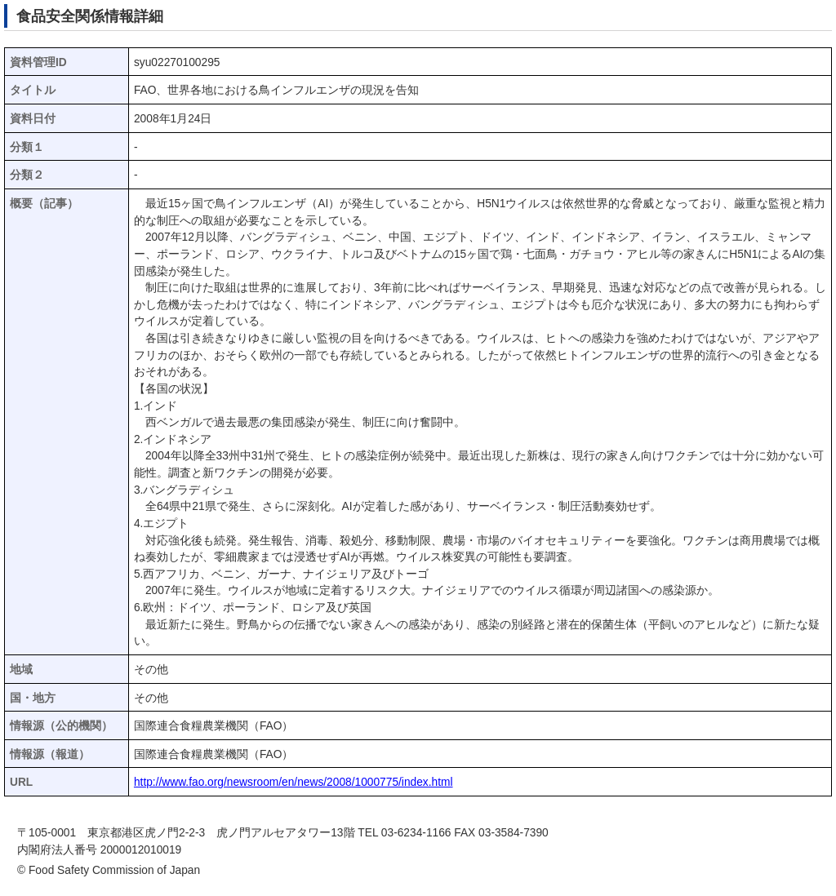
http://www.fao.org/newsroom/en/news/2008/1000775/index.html (293, 782)
